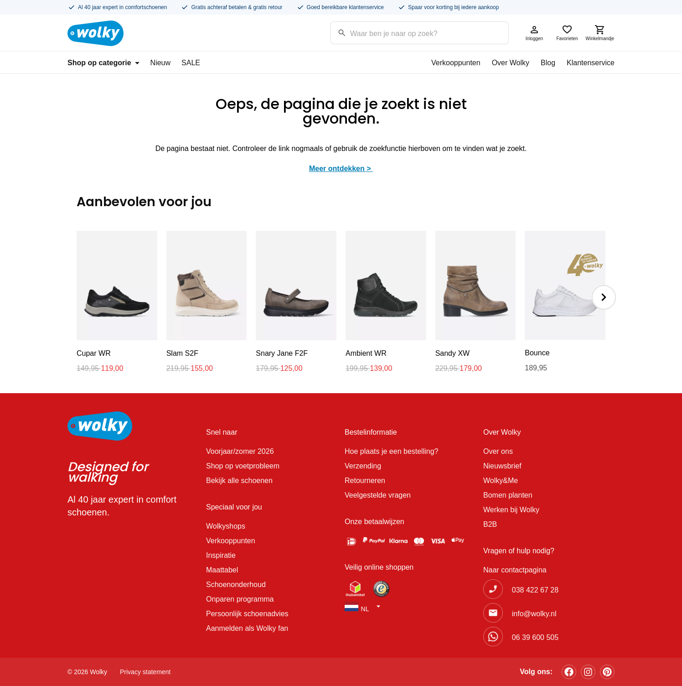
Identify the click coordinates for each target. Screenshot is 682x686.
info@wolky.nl (534, 614)
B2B (490, 524)
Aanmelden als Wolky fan (247, 628)
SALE (190, 63)
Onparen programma (240, 599)
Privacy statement (145, 672)
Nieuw (160, 63)
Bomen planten (507, 495)
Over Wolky (510, 63)
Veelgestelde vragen (378, 495)
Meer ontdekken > (341, 168)
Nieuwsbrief (502, 466)
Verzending (363, 466)
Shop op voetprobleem (242, 466)
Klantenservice (591, 63)
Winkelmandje (600, 32)
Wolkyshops (225, 526)
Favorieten (567, 32)
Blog (548, 63)
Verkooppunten (455, 63)
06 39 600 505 (535, 637)
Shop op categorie (103, 63)
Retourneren (365, 480)
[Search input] (407, 32)
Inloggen (534, 32)
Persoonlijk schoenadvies (247, 614)
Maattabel (222, 570)
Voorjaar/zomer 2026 (240, 451)
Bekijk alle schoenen (239, 480)
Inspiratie (221, 555)
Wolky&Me (500, 480)
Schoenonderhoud (236, 584)
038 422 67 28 (535, 590)
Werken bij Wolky (511, 510)
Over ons (498, 451)
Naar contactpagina (515, 570)
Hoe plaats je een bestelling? (391, 451)
